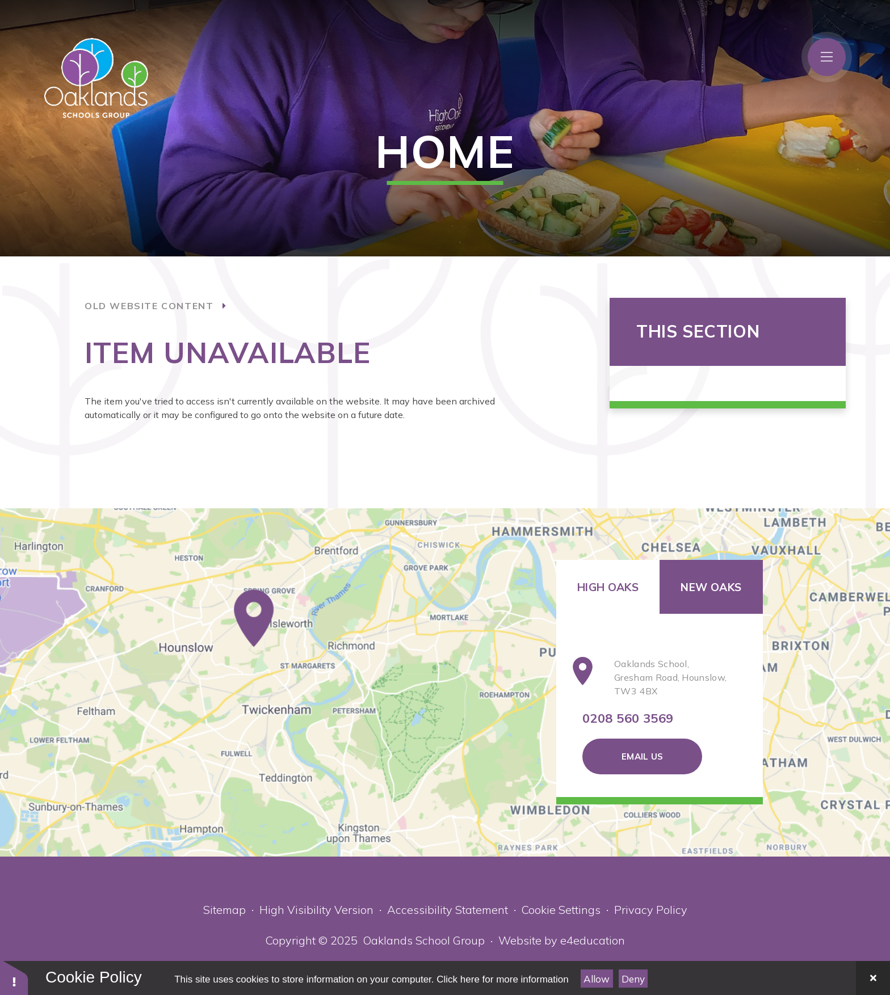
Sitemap (224, 910)
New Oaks (711, 587)
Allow (596, 979)
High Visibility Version (316, 910)
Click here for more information (502, 979)
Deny (633, 979)
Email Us (642, 756)
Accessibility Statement (447, 910)
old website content (149, 305)
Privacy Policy (650, 910)
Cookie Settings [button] (561, 910)
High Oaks (608, 587)
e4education (592, 940)
